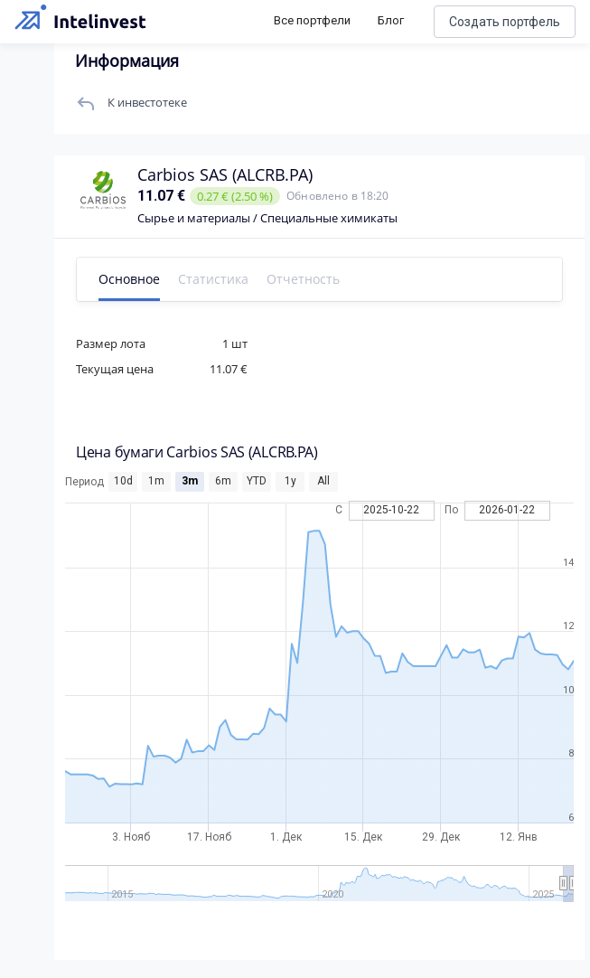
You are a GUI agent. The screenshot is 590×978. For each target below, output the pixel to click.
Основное (129, 278)
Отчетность (303, 278)
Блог (391, 20)
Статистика (213, 278)
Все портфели (312, 20)
